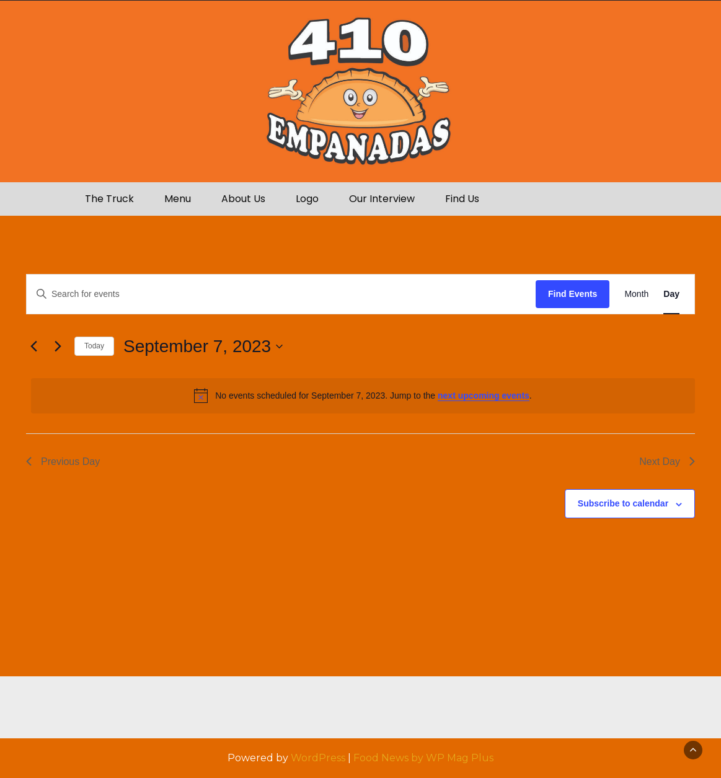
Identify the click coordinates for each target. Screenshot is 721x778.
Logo (307, 199)
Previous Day (63, 461)
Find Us (462, 199)
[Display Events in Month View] (636, 294)
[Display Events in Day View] (671, 294)
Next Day (667, 461)
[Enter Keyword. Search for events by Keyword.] (281, 294)
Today (94, 346)
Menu (177, 199)
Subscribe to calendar (623, 503)
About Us (243, 199)
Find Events (572, 294)
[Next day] (57, 346)
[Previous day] (33, 346)
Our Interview (382, 199)
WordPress (318, 758)
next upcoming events (483, 395)
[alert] (363, 395)
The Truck (109, 199)
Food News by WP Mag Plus (423, 758)
